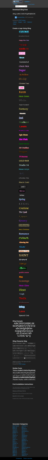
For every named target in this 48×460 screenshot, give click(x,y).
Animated (25, 426)
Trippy (15, 454)
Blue (24, 427)
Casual (15, 430)
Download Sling (19, 17)
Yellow (24, 455)
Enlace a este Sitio (27, 458)
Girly (23, 434)
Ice (14, 440)
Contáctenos (19, 458)
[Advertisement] (6, 28)
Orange (15, 443)
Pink (14, 444)
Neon (24, 442)
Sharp (15, 450)
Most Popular (16, 426)
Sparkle (24, 451)
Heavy (15, 439)
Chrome (24, 430)
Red (14, 446)
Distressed (25, 431)
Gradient (24, 436)
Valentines (25, 454)
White (15, 455)
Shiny (24, 450)
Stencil (15, 452)
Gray (14, 438)
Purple (24, 444)
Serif (25, 22)
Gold (15, 436)
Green (24, 438)
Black (15, 427)
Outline (24, 443)
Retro (24, 446)
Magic (14, 24)
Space (15, 451)
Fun (14, 434)
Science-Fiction (26, 447)
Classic (15, 22)
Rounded (16, 447)
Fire (23, 432)
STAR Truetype (22, 20)
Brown (15, 428)
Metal (15, 442)
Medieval (29, 22)
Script (15, 448)
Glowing (24, 435)
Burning (24, 428)
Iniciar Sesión (31, 4)
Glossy (15, 435)
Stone (24, 452)
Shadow (24, 448)
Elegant (20, 22)
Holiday (24, 439)
